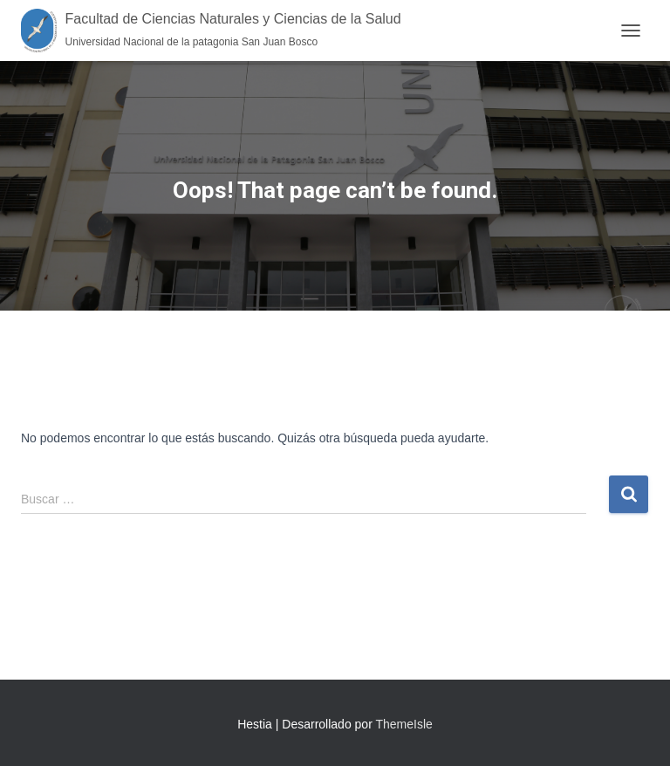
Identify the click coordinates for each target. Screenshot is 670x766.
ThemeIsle (403, 724)
